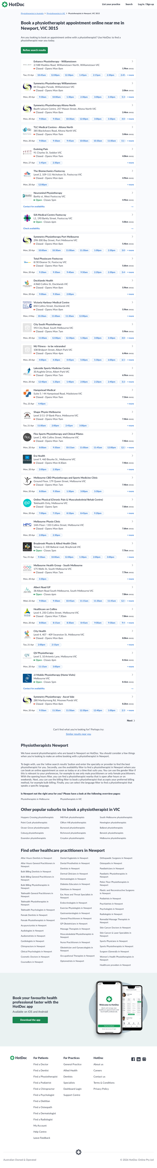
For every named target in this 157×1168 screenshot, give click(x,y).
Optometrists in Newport (72, 961)
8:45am (84, 623)
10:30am (70, 119)
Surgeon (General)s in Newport (114, 952)
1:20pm (56, 382)
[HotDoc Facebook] (133, 1059)
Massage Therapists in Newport (75, 929)
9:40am (70, 272)
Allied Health (70, 1070)
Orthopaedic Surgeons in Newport (116, 858)
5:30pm (97, 360)
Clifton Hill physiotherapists (73, 823)
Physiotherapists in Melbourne (35, 799)
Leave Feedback (41, 1138)
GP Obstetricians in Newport (73, 924)
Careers (98, 1070)
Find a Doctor (40, 1064)
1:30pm (70, 97)
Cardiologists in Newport (32, 941)
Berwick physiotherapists (111, 833)
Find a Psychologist (43, 1095)
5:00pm (84, 360)
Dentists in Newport (70, 869)
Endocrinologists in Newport (73, 903)
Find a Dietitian (41, 1101)
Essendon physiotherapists (33, 838)
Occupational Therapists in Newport (77, 956)
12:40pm (42, 382)
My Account (40, 1125)
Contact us (99, 1076)
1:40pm (70, 382)
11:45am (98, 448)
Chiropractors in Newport (33, 946)
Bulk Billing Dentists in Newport (36, 872)
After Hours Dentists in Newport (36, 858)
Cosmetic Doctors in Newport (35, 957)
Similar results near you (78, 734)
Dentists (68, 1076)
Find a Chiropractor (44, 1089)
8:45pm (84, 513)
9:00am (42, 119)
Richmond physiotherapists (73, 833)
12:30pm (69, 75)
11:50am (70, 710)
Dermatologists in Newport (73, 879)
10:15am (70, 448)
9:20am (42, 272)
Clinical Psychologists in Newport (36, 952)
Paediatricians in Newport (112, 869)
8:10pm (70, 513)
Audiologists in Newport (32, 931)
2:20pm (97, 272)
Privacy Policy (101, 1089)
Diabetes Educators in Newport (75, 884)
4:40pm (42, 404)
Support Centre (71, 1095)
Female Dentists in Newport (34, 915)
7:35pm (56, 513)
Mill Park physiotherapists (72, 817)
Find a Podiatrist (42, 1083)
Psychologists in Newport (112, 909)
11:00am (111, 141)
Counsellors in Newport (32, 962)
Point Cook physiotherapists (34, 823)
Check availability (78, 229)
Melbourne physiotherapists (113, 838)
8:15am (56, 623)
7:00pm (42, 513)
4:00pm (42, 360)
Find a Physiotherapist (45, 1076)
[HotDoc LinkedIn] (138, 1059)
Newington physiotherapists (113, 823)
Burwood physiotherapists (72, 828)
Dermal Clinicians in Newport (74, 874)
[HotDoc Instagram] (144, 1059)
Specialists (69, 1083)
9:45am (70, 141)
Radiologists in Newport (111, 914)
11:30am (84, 250)
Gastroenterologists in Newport (75, 913)
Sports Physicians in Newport (114, 941)
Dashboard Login (72, 1089)
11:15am (84, 601)
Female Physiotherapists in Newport (38, 920)
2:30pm (110, 75)
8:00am (42, 448)
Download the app (30, 1020)
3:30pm (111, 97)
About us (98, 1064)
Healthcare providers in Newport (115, 965)
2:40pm (111, 382)
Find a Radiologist (43, 1119)
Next (129, 720)
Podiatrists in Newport (110, 899)
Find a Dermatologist (44, 1113)
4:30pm (56, 360)
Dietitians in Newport (70, 889)
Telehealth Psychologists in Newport (38, 910)
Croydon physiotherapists (72, 838)
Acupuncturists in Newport (33, 926)
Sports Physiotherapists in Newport (116, 946)
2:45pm (69, 426)
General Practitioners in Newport (76, 919)
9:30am (42, 97)
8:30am (70, 623)
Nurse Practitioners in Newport (75, 942)
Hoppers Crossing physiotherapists (37, 817)
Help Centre (39, 1132)
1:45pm (83, 75)
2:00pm (70, 294)
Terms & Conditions (104, 1083)
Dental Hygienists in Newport (74, 858)
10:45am (41, 75)
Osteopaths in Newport (111, 863)
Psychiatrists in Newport (111, 904)
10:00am (56, 97)
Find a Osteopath (42, 1107)
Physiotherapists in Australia (32, 13)
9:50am (84, 272)
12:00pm (55, 75)
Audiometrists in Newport (33, 936)
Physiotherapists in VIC (56, 13)
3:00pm (97, 97)
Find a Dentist (41, 1070)
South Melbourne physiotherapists (116, 817)
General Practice (72, 1064)
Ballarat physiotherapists (111, 828)
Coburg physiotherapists (32, 833)
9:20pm (97, 513)
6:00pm (111, 360)
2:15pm (96, 75)
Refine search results (34, 50)
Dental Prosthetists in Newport (75, 863)
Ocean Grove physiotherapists (35, 828)
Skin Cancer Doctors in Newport (115, 928)
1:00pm (97, 250)
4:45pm (70, 360)
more (130, 75)
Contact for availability (78, 207)
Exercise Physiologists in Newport (76, 908)
